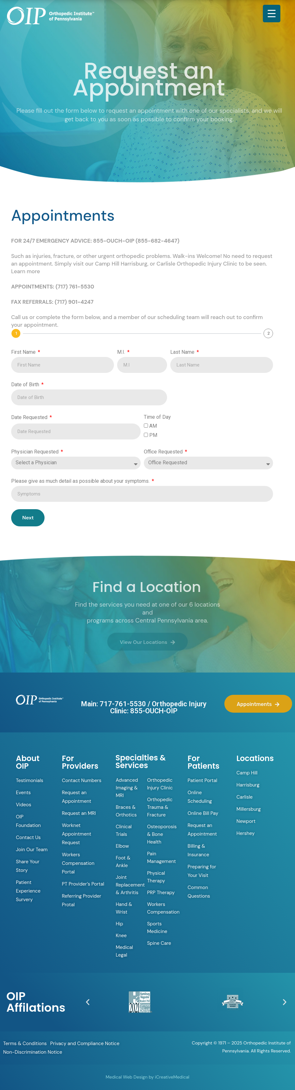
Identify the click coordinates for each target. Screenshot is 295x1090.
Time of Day (157, 417)
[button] (88, 1002)
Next (28, 517)
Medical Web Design (126, 1077)
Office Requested (164, 452)
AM (153, 426)
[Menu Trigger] (271, 13)
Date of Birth (25, 384)
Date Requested (30, 417)
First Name (24, 352)
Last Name (183, 352)
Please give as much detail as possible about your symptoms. (81, 481)
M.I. (121, 352)
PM (153, 435)
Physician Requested (35, 452)
